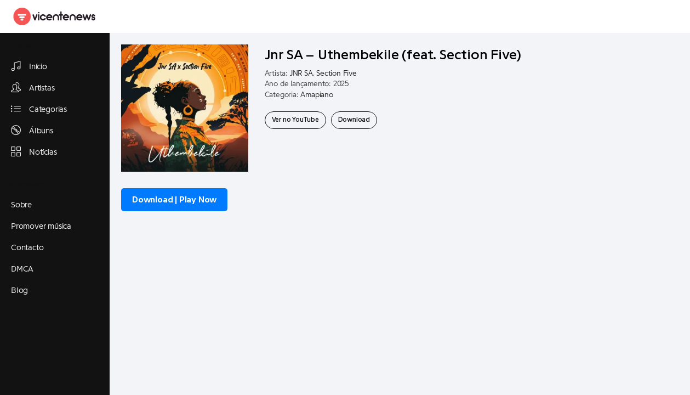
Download (354, 119)
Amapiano (316, 95)
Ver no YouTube (295, 119)
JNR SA (301, 73)
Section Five (336, 73)
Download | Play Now (174, 199)
